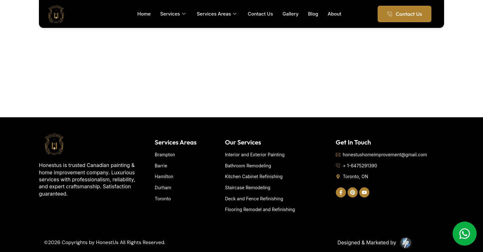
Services (172, 13)
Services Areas (216, 13)
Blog (313, 14)
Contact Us (260, 14)
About (334, 14)
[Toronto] (241, 69)
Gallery (291, 14)
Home (144, 14)
